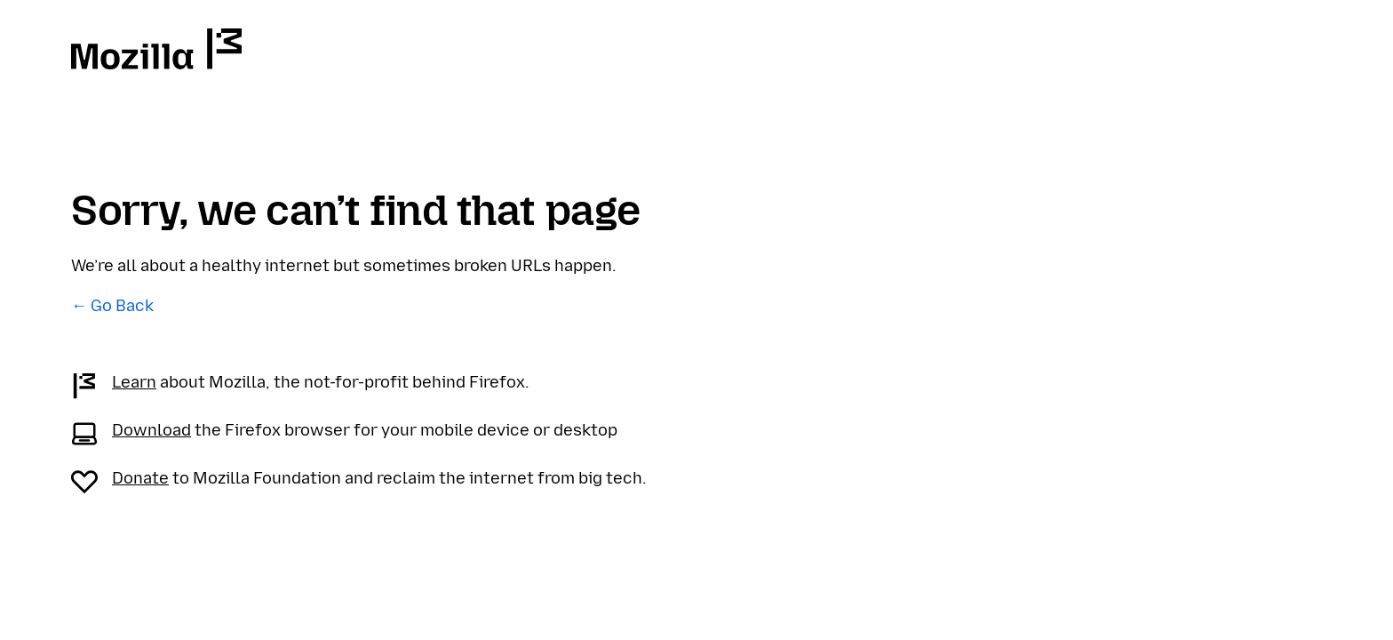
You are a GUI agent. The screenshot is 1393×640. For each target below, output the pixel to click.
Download (151, 430)
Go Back (122, 306)
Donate (140, 478)
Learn (134, 382)
